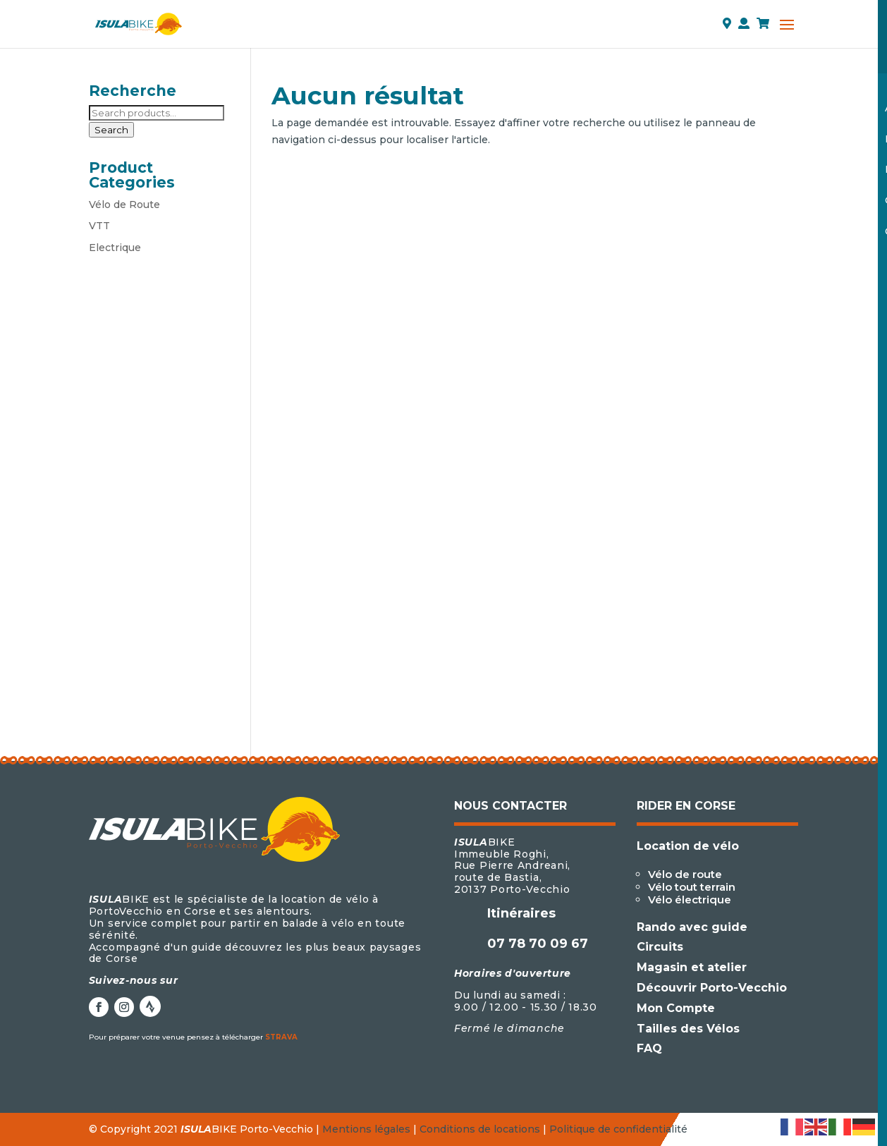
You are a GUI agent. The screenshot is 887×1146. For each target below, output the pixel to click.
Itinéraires (521, 913)
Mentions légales (366, 1129)
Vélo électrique (689, 899)
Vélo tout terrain (691, 887)
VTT (99, 225)
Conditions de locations (480, 1129)
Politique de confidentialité (618, 1129)
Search (111, 129)
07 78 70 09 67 (537, 943)
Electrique (115, 247)
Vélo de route (685, 874)
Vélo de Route (124, 204)
